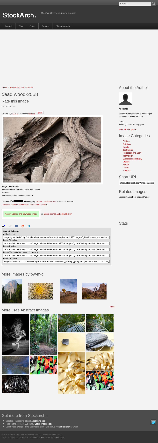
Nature (126, 165)
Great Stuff (11, 106)
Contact (45, 26)
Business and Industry (132, 159)
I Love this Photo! (14, 106)
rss (43, 421)
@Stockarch (64, 427)
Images (8, 26)
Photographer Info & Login (18, 437)
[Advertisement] (68, 56)
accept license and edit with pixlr (57, 214)
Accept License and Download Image (21, 214)
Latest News (35, 421)
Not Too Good (3, 106)
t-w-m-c (14, 114)
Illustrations (128, 150)
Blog (21, 26)
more (112, 307)
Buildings (127, 144)
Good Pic (8, 106)
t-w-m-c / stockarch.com (46, 202)
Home (4, 87)
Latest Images (41, 424)
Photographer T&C (37, 437)
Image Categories (17, 87)
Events (126, 147)
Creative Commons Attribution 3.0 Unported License (24, 205)
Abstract (29, 87)
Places (126, 167)
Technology (128, 156)
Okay (5, 106)
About (32, 26)
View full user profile (127, 129)
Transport (127, 170)
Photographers (63, 26)
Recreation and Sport (132, 153)
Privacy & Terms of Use (55, 437)
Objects (126, 162)
